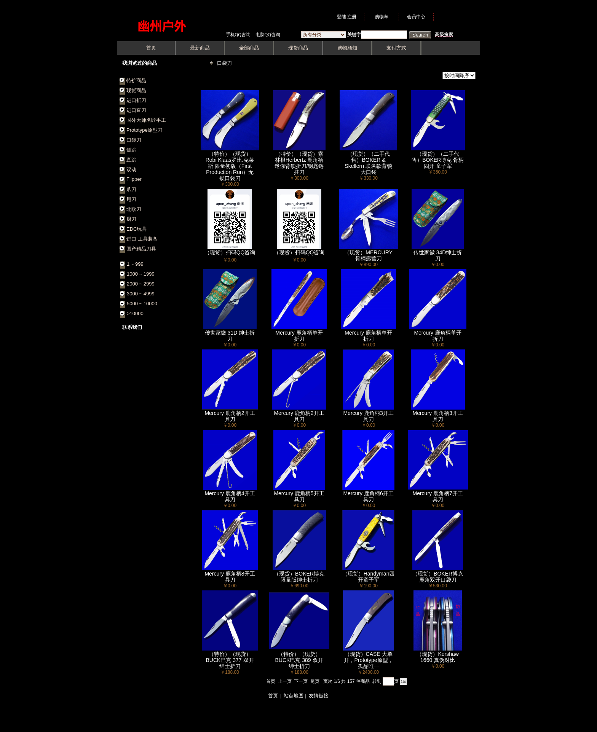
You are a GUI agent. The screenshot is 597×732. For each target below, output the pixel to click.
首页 (270, 681)
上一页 (285, 681)
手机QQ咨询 (238, 34)
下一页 (301, 681)
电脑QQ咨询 (267, 34)
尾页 (314, 681)
